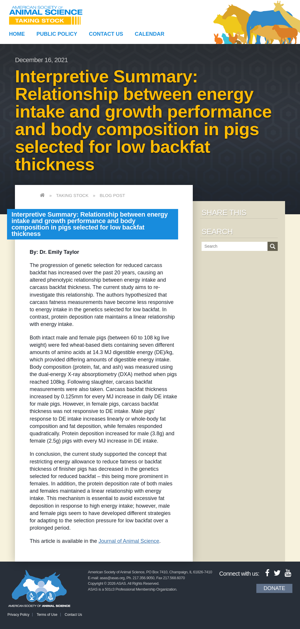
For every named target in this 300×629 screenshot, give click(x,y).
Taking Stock (72, 195)
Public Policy (57, 34)
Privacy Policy (19, 615)
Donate (274, 588)
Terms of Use (47, 615)
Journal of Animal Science (128, 541)
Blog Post (112, 195)
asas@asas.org (112, 578)
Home (17, 34)
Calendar (149, 34)
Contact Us (106, 34)
